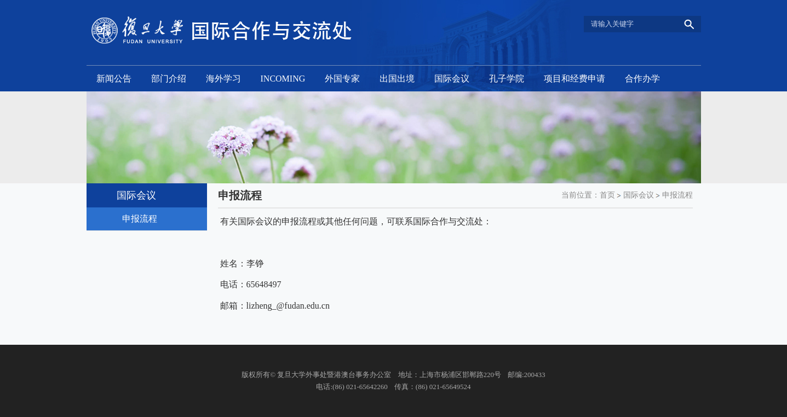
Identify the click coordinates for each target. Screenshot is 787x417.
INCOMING (283, 78)
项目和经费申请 (574, 78)
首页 (607, 195)
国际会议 (451, 78)
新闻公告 (113, 78)
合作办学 (642, 78)
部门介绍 (168, 78)
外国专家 (342, 78)
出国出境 (397, 78)
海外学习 (223, 78)
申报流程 (677, 195)
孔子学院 (506, 78)
